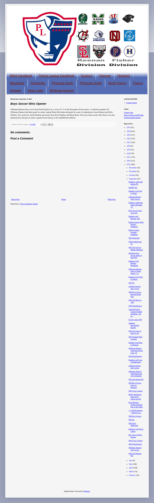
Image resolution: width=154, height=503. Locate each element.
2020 (129, 146)
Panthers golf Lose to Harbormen (135, 361)
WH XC (132, 283)
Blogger (87, 491)
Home (63, 199)
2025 (129, 127)
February (132, 475)
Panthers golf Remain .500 (134, 217)
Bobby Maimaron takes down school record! (135, 397)
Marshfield (17, 83)
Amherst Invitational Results (134, 325)
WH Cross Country (136, 391)
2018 (129, 153)
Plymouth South (91, 83)
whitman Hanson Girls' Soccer (135, 198)
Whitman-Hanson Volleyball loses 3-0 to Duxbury (135, 374)
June (131, 460)
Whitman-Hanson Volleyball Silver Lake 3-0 (136, 350)
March (131, 472)
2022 (129, 139)
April (131, 468)
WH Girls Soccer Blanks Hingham (136, 249)
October (132, 175)
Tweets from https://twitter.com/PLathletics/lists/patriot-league (134, 115)
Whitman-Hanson (62, 90)
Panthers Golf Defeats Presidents (134, 263)
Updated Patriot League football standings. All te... (135, 313)
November (133, 171)
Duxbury (87, 75)
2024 (129, 131)
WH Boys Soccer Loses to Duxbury (135, 385)
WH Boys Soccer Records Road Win (135, 294)
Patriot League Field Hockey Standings (136, 224)
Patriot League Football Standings (134, 232)
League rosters (131, 103)
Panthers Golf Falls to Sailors (136, 278)
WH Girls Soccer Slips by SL (135, 332)
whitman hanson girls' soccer (135, 288)
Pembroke (38, 83)
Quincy (138, 83)
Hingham (123, 75)
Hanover (105, 75)
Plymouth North (62, 83)
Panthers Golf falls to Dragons (135, 344)
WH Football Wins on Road (135, 338)
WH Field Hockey (135, 306)
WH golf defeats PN (136, 380)
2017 (129, 157)
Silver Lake (35, 90)
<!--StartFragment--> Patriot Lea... (136, 412)
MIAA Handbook (21, 75)
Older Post (112, 199)
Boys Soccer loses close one (135, 212)
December (133, 168)
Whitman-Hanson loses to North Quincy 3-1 (135, 271)
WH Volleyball (134, 238)
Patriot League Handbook (56, 75)
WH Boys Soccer (135, 416)
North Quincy (117, 83)
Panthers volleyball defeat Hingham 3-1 (136, 205)
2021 (129, 142)
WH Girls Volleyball (133, 424)
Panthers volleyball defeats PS (136, 183)
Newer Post (15, 199)
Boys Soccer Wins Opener (135, 436)
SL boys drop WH (135, 320)
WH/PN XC (133, 188)
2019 (129, 150)
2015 (129, 164)
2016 (129, 161)
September (133, 179)
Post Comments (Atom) (29, 204)
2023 (129, 135)
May (131, 464)
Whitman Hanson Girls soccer (135, 449)
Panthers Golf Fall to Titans (135, 192)
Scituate (15, 90)
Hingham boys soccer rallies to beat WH (135, 255)
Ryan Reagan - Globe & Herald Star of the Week (136, 405)
